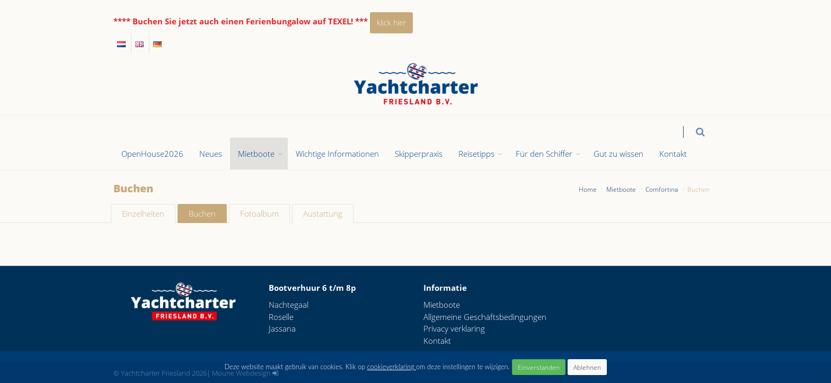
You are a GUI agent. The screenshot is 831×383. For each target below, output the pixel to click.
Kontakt (673, 153)
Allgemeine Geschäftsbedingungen (484, 316)
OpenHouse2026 (152, 153)
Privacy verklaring (454, 328)
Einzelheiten (143, 213)
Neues (210, 153)
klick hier (391, 22)
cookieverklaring (391, 366)
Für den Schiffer (544, 153)
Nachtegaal (288, 304)
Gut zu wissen (618, 153)
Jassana (282, 328)
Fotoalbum (259, 213)
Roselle (281, 316)
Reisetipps (476, 153)
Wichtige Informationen (337, 153)
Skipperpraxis (419, 153)
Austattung (322, 213)
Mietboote (256, 153)
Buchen (202, 213)
